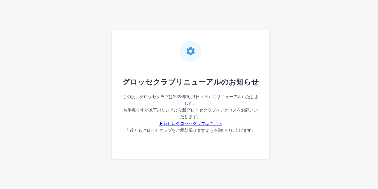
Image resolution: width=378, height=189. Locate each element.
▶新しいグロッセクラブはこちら (190, 123)
